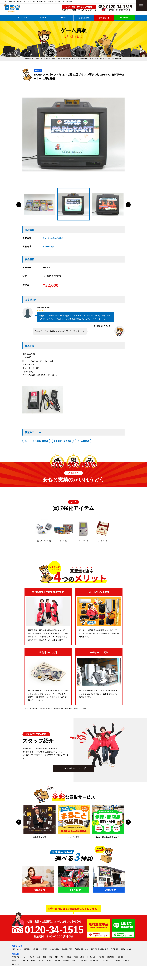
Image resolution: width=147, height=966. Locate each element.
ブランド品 (15, 957)
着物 (56, 957)
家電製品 (15, 960)
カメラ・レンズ (35, 957)
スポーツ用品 (107, 960)
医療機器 (120, 957)
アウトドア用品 (95, 960)
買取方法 (43, 17)
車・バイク (15, 964)
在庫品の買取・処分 (81, 949)
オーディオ (24, 960)
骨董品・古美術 (79, 957)
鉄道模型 (101, 957)
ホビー (24, 957)
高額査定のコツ (126, 949)
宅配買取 (27, 949)
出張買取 (35, 949)
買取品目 (63, 17)
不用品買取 (114, 949)
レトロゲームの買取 (62, 59)
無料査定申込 (104, 17)
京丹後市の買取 (48, 246)
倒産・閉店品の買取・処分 (99, 949)
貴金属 (69, 957)
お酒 (50, 957)
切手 (62, 957)
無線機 (33, 960)
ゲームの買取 (35, 59)
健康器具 (66, 960)
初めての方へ (22, 17)
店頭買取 (44, 949)
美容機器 (57, 960)
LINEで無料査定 (125, 17)
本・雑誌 (117, 960)
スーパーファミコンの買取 (48, 59)
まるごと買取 (84, 17)
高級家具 (126, 960)
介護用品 (75, 960)
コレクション (91, 957)
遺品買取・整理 (67, 949)
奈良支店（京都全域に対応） (53, 238)
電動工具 (84, 960)
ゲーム (49, 960)
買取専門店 (27, 59)
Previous (18, 204)
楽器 (44, 957)
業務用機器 (111, 957)
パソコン (41, 960)
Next (128, 204)
